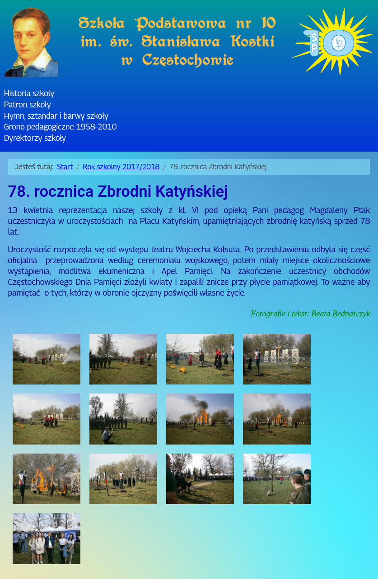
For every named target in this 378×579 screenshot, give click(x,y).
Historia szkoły (29, 93)
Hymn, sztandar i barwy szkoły (56, 115)
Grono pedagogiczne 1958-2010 (60, 126)
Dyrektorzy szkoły (35, 138)
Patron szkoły (27, 104)
